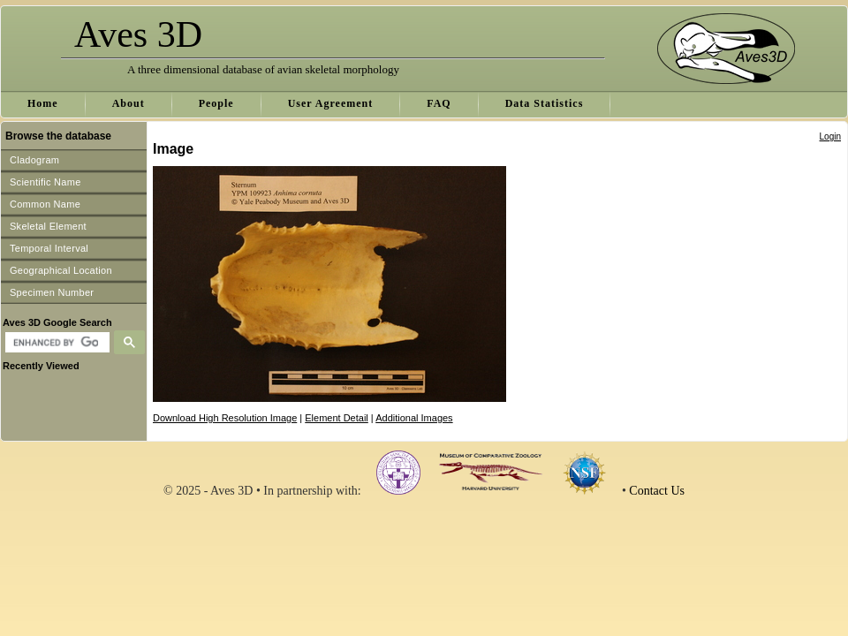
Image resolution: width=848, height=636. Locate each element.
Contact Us (657, 490)
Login (830, 136)
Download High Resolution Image (225, 418)
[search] (55, 343)
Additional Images (413, 418)
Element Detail (336, 418)
